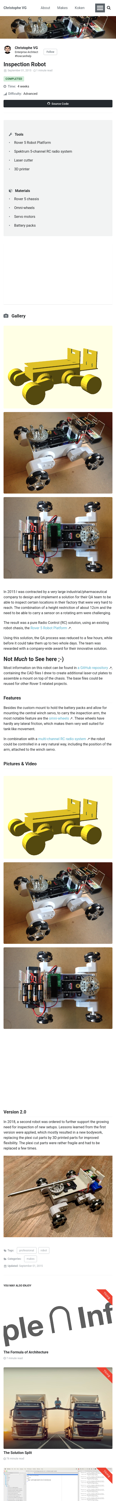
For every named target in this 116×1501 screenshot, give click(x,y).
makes (31, 1258)
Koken (80, 8)
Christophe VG (15, 8)
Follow (50, 51)
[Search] (108, 8)
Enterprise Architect (26, 52)
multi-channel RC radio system (62, 739)
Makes (62, 8)
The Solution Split (18, 1453)
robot (44, 1250)
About (45, 8)
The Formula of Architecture (26, 1352)
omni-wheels (59, 718)
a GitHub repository (92, 668)
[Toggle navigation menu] (100, 8)
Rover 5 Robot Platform (49, 628)
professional (26, 1250)
